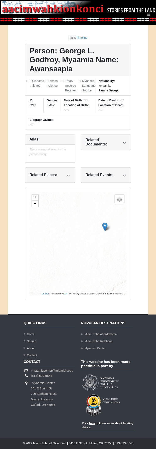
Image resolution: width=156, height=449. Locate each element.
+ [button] (35, 197)
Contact (30, 355)
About (29, 348)
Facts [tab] (72, 37)
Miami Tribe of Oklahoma (99, 334)
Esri (65, 293)
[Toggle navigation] (149, 14)
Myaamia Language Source (88, 85)
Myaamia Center (93, 348)
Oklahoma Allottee (37, 83)
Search (30, 341)
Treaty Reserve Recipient (71, 85)
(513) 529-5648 (41, 375)
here (92, 423)
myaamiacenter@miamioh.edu (52, 370)
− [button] (35, 204)
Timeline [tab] (82, 37)
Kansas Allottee (53, 83)
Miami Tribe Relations (96, 341)
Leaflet (45, 293)
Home (29, 334)
